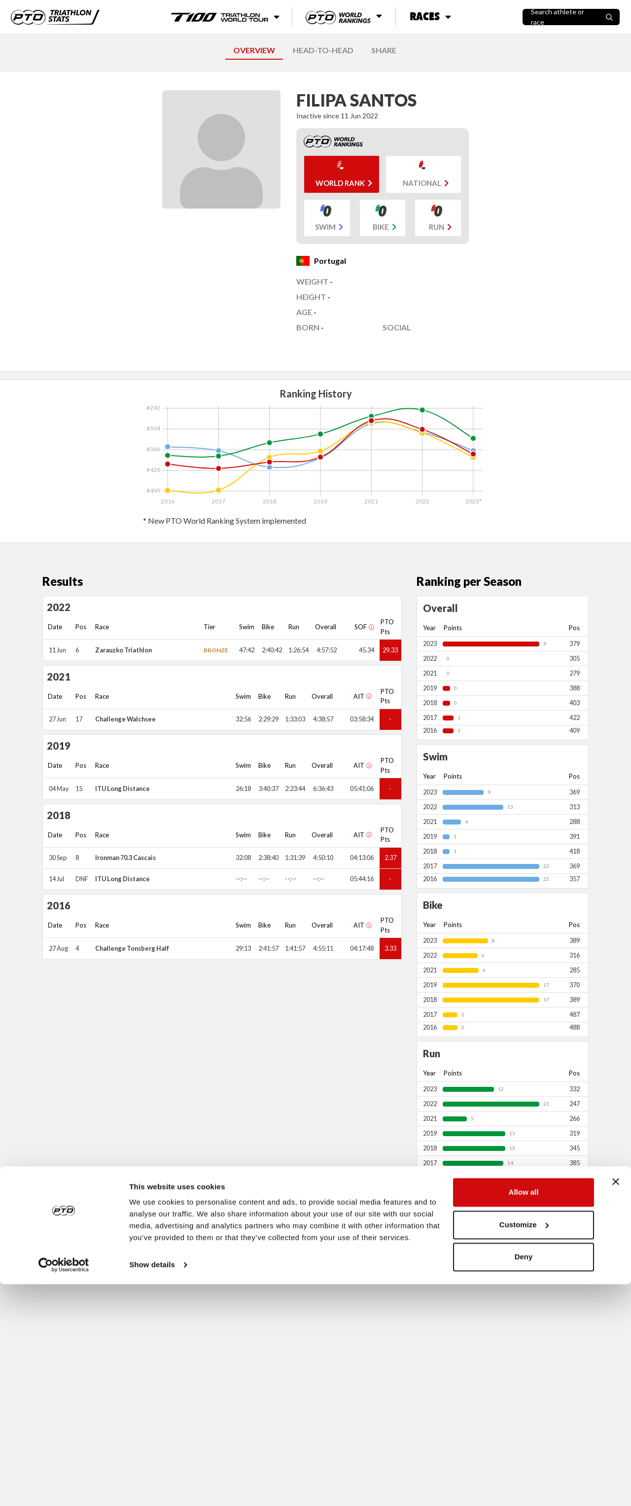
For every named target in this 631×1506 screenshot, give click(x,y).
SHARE (383, 50)
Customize (524, 1446)
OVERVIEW (254, 50)
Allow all (524, 1414)
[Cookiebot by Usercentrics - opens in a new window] (64, 1486)
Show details (152, 1486)
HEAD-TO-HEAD (323, 50)
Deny (524, 1478)
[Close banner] (615, 1403)
